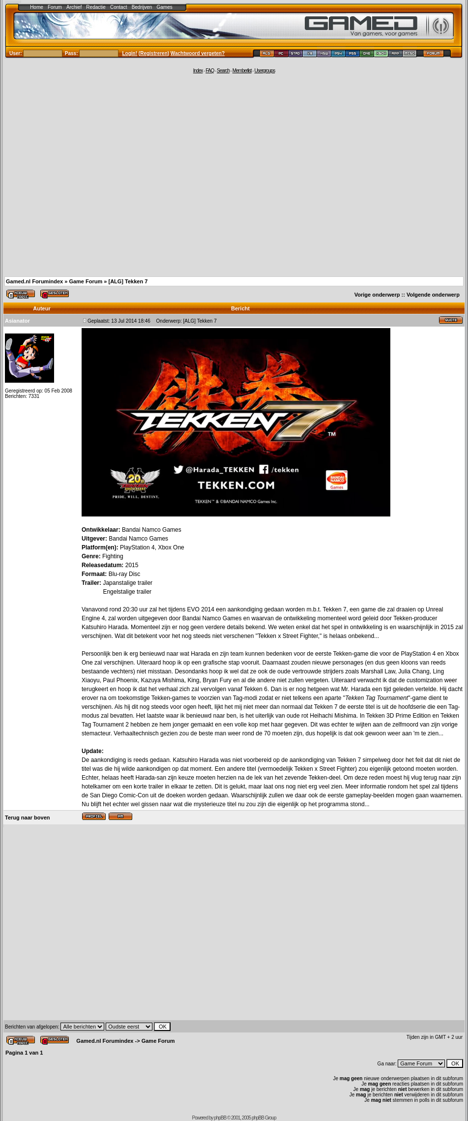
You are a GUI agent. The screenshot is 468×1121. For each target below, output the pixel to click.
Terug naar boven (27, 817)
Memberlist (242, 70)
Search (223, 70)
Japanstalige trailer (127, 582)
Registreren (154, 53)
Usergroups (264, 70)
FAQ (209, 70)
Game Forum (85, 281)
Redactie (95, 7)
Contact (118, 7)
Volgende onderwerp (433, 295)
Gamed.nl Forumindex (34, 281)
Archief (74, 7)
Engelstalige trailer (127, 591)
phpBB (220, 1118)
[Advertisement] (92, 174)
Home (36, 7)
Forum (55, 7)
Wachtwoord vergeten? (198, 53)
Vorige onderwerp (377, 295)
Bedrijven (142, 7)
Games (165, 7)
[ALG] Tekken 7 (127, 281)
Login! (130, 53)
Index (198, 70)
